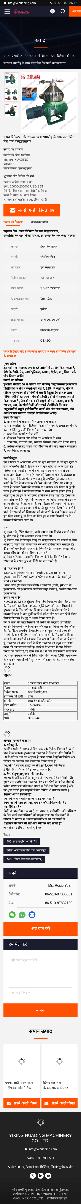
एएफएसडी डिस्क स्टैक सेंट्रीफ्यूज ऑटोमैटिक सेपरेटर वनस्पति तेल (19, 1086)
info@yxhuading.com (19, 3)
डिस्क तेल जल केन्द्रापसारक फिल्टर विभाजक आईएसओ (55, 1086)
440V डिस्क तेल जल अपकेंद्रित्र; (24, 859)
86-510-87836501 (64, 3)
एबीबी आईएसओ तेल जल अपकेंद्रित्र (26, 850)
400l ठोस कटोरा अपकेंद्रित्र (21, 841)
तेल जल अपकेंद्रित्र (35, 55)
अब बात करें (40, 929)
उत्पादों (15, 55)
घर (4, 55)
